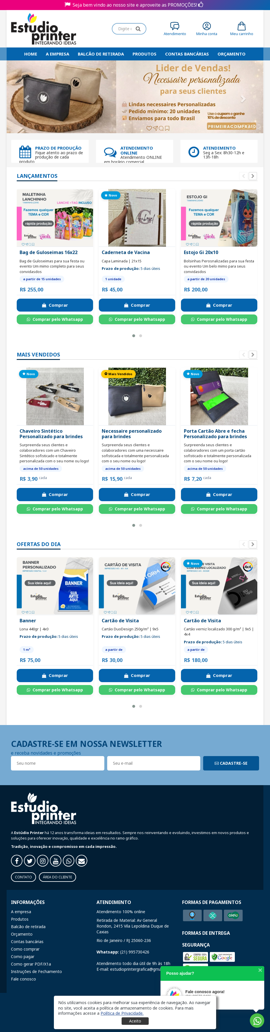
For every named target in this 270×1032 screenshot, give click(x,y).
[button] (133, 336)
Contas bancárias (187, 54)
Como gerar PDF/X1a (31, 964)
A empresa (57, 54)
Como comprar (25, 949)
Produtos (144, 54)
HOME (30, 54)
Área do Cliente (57, 877)
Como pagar (22, 956)
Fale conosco (23, 979)
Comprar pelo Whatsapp (55, 319)
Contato (23, 877)
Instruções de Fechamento (36, 971)
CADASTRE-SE (231, 763)
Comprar (55, 305)
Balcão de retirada (101, 54)
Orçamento (232, 54)
